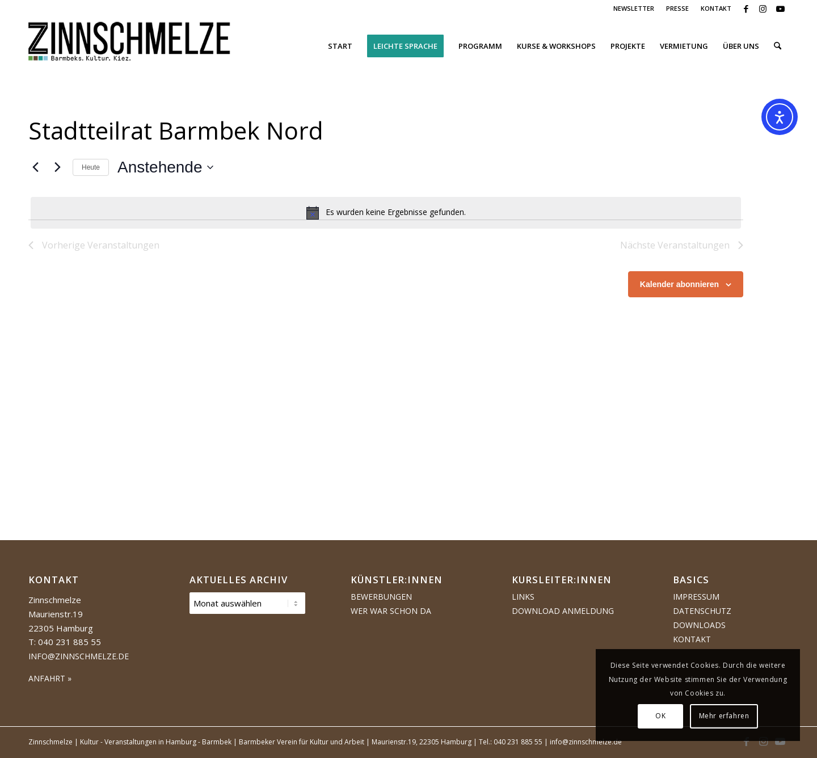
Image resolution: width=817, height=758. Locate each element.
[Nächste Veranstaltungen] (57, 167)
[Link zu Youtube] (780, 8)
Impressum (696, 596)
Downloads (699, 625)
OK (660, 716)
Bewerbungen (381, 596)
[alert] (386, 213)
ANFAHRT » (49, 678)
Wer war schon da (391, 610)
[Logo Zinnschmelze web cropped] (129, 46)
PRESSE (677, 8)
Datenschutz (702, 610)
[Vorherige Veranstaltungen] (35, 167)
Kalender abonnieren (679, 284)
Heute (91, 167)
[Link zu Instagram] (763, 8)
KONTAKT (716, 8)
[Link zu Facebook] (746, 8)
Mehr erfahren (724, 716)
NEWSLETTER (633, 8)
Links (523, 596)
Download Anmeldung (563, 610)
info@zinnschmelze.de (78, 656)
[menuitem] (634, 8)
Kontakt (692, 639)
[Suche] (778, 46)
